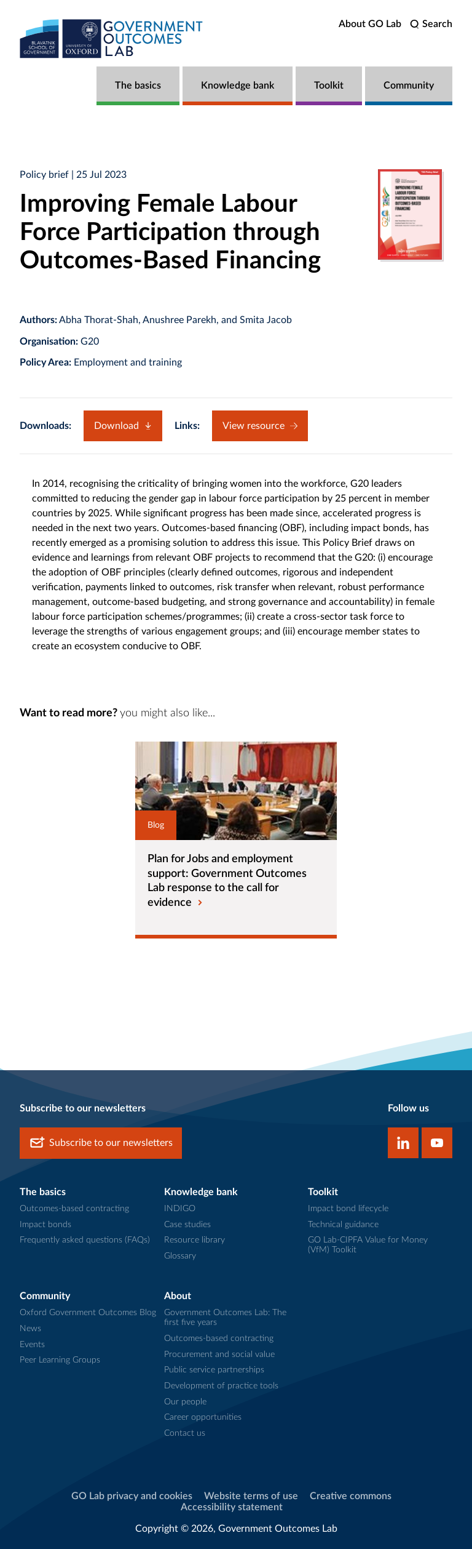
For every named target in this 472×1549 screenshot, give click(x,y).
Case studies (187, 1224)
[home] (112, 38)
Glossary (180, 1256)
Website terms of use (251, 1496)
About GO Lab (370, 24)
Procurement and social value (219, 1354)
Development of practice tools (221, 1386)
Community (409, 85)
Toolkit (329, 85)
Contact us (184, 1433)
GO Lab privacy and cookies (131, 1496)
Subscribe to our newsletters (101, 1143)
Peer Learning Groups (60, 1360)
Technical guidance (343, 1224)
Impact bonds (45, 1224)
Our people (185, 1402)
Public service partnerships (214, 1370)
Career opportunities (203, 1417)
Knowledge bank (237, 85)
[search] (431, 24)
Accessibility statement (232, 1507)
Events (32, 1344)
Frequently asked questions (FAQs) (85, 1240)
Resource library (194, 1240)
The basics (138, 85)
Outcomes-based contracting (74, 1208)
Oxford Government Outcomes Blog (88, 1312)
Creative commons (350, 1496)
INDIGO (179, 1208)
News (30, 1328)
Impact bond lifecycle (348, 1208)
